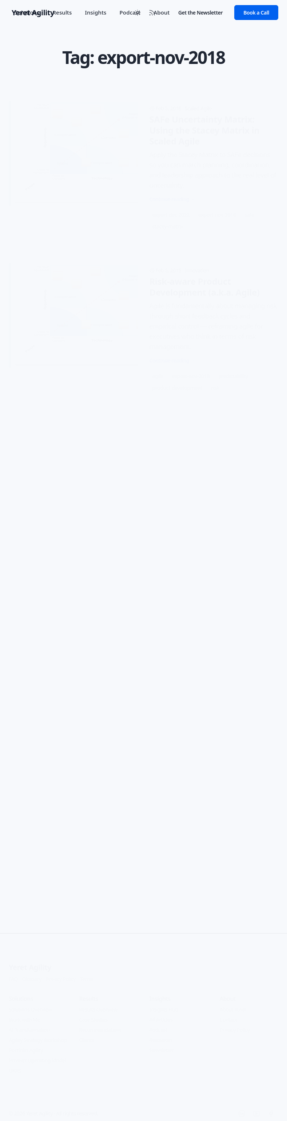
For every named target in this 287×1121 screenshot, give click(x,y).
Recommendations (100, 1024)
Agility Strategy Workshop (38, 1034)
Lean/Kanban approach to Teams (204, 567)
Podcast (158, 1024)
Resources (161, 1034)
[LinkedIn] (242, 1108)
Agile (193, 550)
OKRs (15, 1065)
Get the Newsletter (200, 12)
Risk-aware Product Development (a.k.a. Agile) (205, 282)
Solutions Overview (30, 1004)
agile (157, 370)
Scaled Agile (198, 96)
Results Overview (98, 1004)
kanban (227, 656)
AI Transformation (29, 1024)
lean (249, 656)
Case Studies (93, 1014)
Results (62, 12)
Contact (228, 1014)
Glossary (31, 973)
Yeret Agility (30, 962)
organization (167, 667)
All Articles (161, 1014)
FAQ (13, 973)
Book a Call (256, 12)
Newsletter (162, 1044)
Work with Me (24, 1014)
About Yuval (233, 1004)
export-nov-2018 (217, 203)
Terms (87, 973)
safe (249, 203)
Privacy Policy (60, 973)
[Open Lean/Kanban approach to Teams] (143, 609)
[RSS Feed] (152, 12)
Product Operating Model (37, 1055)
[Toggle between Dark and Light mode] (137, 12)
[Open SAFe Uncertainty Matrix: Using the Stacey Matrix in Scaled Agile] (143, 155)
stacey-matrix (167, 214)
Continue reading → (173, 187)
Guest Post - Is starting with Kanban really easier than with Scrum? (132, 445)
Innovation (197, 265)
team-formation (208, 667)
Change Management (70, 429)
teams (242, 667)
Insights (95, 12)
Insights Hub (164, 1004)
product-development (177, 382)
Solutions (27, 12)
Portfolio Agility (26, 1044)
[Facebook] (271, 1108)
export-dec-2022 (171, 203)
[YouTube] (256, 1108)
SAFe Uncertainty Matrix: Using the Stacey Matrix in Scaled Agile (205, 118)
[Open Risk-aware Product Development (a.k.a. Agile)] (143, 324)
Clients (86, 1034)
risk (215, 382)
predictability (233, 370)
